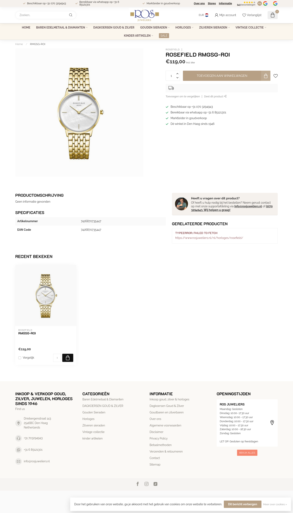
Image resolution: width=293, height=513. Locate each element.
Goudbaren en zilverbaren (167, 412)
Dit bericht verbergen (242, 504)
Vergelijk (28, 357)
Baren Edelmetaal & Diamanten (60, 27)
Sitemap (155, 464)
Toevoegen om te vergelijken (183, 96)
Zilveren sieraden (213, 27)
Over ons (199, 3)
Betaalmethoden (161, 445)
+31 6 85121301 (33, 449)
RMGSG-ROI (37, 44)
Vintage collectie (249, 27)
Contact (155, 458)
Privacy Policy (159, 438)
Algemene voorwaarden (165, 425)
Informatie (225, 3)
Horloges (183, 27)
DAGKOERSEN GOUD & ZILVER (113, 27)
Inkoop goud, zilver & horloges (169, 399)
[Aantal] (57, 358)
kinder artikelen (137, 35)
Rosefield (173, 49)
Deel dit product (215, 96)
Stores (212, 3)
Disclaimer (156, 432)
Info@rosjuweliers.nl (248, 206)
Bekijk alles (247, 452)
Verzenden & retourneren (166, 451)
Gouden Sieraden (153, 27)
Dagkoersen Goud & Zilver (167, 406)
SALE (164, 35)
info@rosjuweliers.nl (37, 461)
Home (26, 27)
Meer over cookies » (275, 504)
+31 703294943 (33, 438)
